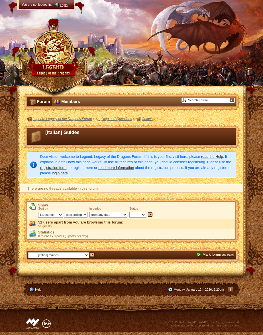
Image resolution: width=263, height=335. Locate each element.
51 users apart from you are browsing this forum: (80, 222)
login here (60, 173)
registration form (53, 168)
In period (95, 208)
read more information (116, 168)
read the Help (212, 156)
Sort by (43, 208)
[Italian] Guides (62, 132)
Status (133, 208)
